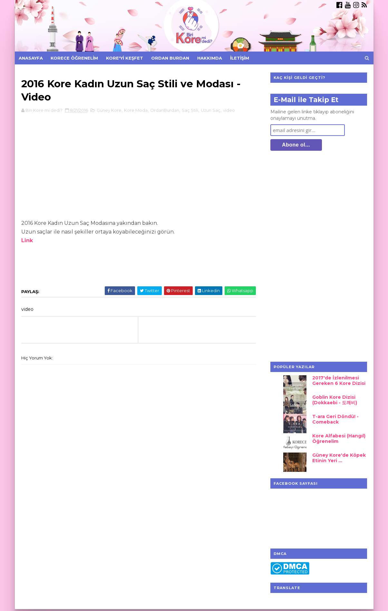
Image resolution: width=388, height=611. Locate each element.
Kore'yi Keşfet (124, 58)
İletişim (239, 58)
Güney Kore (109, 110)
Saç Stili (190, 110)
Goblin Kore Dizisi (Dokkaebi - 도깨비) (334, 400)
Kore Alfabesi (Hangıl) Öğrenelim (338, 438)
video (229, 110)
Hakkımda (209, 58)
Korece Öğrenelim (74, 58)
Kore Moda (136, 110)
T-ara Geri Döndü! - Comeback (335, 419)
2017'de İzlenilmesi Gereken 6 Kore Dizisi (338, 380)
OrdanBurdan (164, 110)
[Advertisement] (318, 257)
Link (27, 240)
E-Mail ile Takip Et (306, 100)
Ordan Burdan (170, 58)
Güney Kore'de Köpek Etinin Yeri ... (339, 457)
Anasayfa (31, 58)
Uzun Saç (210, 110)
